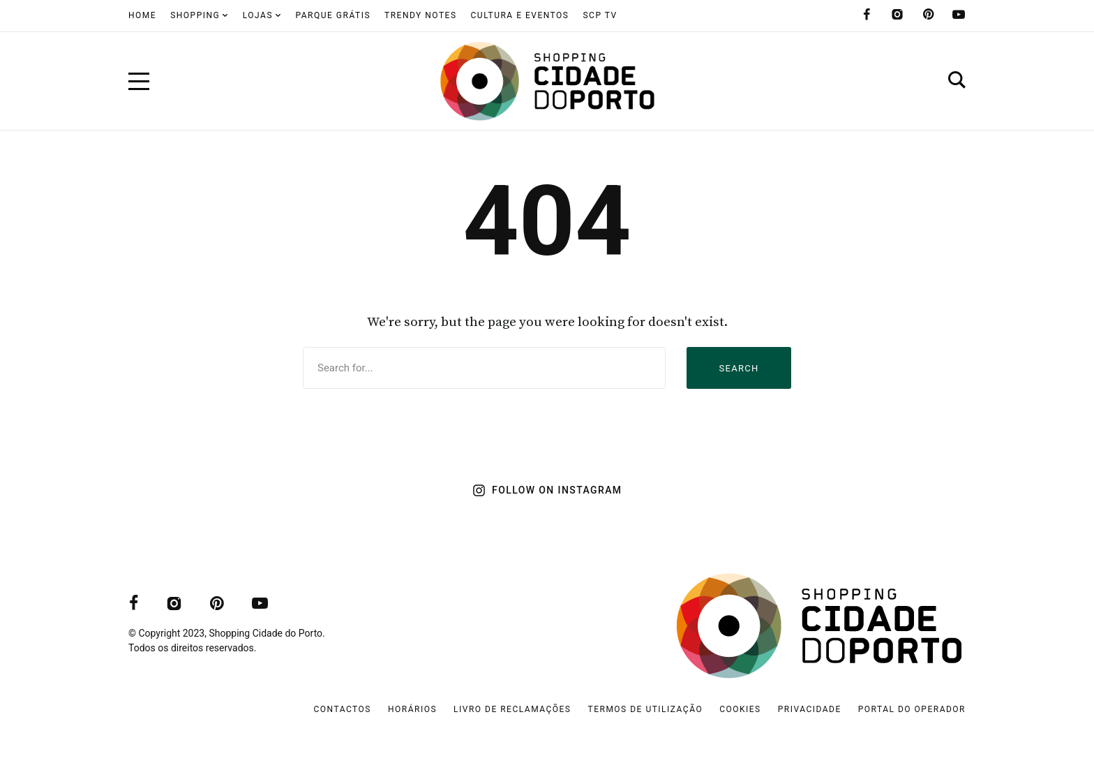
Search (738, 368)
